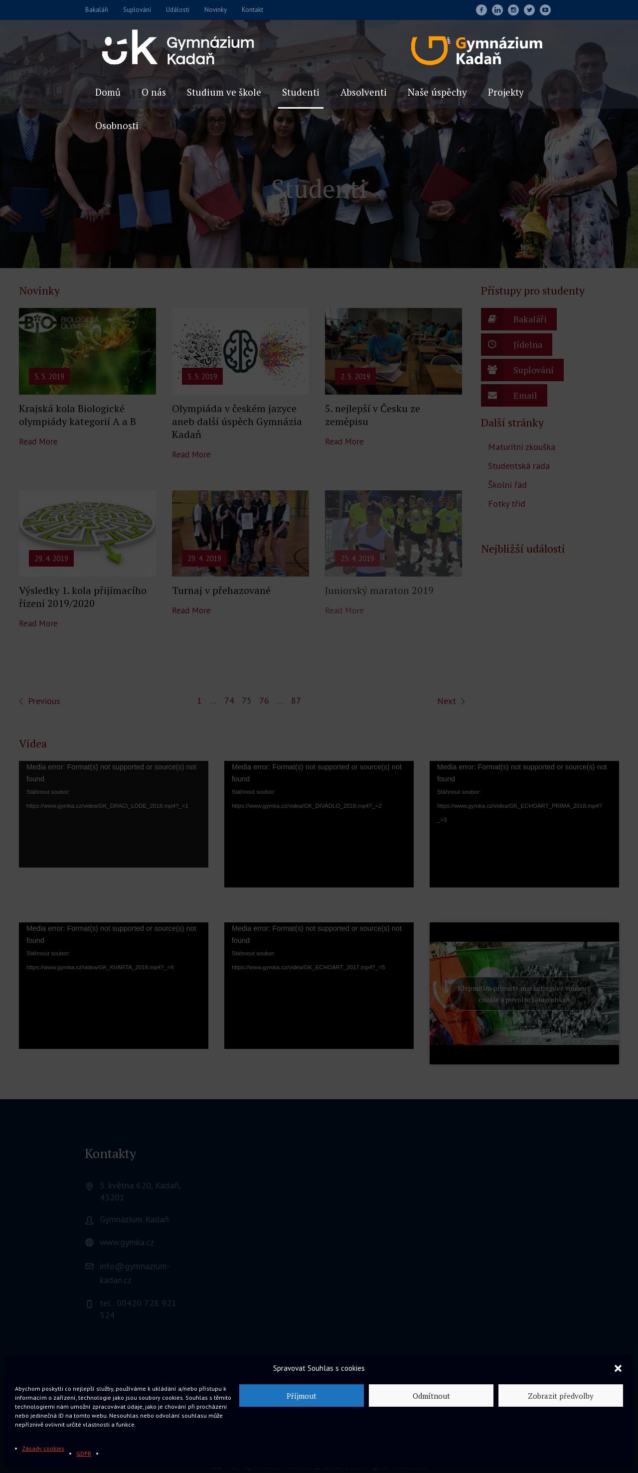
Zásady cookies (43, 1448)
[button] (618, 1368)
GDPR (83, 1453)
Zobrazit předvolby (561, 1396)
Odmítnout (431, 1396)
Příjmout (302, 1396)
